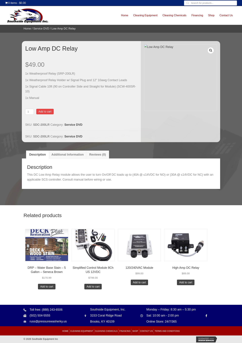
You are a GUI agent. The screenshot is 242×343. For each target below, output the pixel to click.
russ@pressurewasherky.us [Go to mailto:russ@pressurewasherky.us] (48, 321)
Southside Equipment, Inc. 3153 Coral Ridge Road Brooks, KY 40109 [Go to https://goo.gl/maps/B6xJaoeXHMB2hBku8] (107, 315)
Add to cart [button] (46, 286)
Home (27, 28)
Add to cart (44, 111)
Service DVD (41, 28)
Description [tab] (37, 154)
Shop (135, 331)
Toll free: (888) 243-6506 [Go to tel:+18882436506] (46, 309)
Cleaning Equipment (81, 331)
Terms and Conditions (167, 331)
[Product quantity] (29, 112)
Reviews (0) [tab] (97, 154)
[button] (211, 50)
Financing (125, 331)
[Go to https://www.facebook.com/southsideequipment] (206, 315)
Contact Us (146, 331)
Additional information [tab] (67, 154)
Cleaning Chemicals (106, 331)
